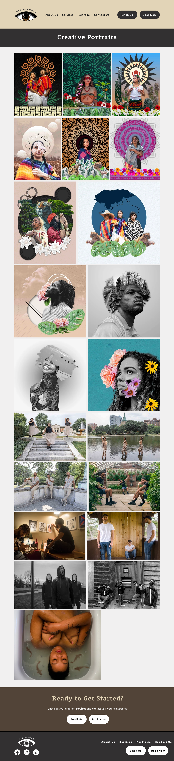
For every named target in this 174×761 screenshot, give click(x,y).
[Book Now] (150, 15)
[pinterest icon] (36, 752)
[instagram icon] (27, 752)
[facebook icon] (17, 752)
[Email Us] (127, 15)
